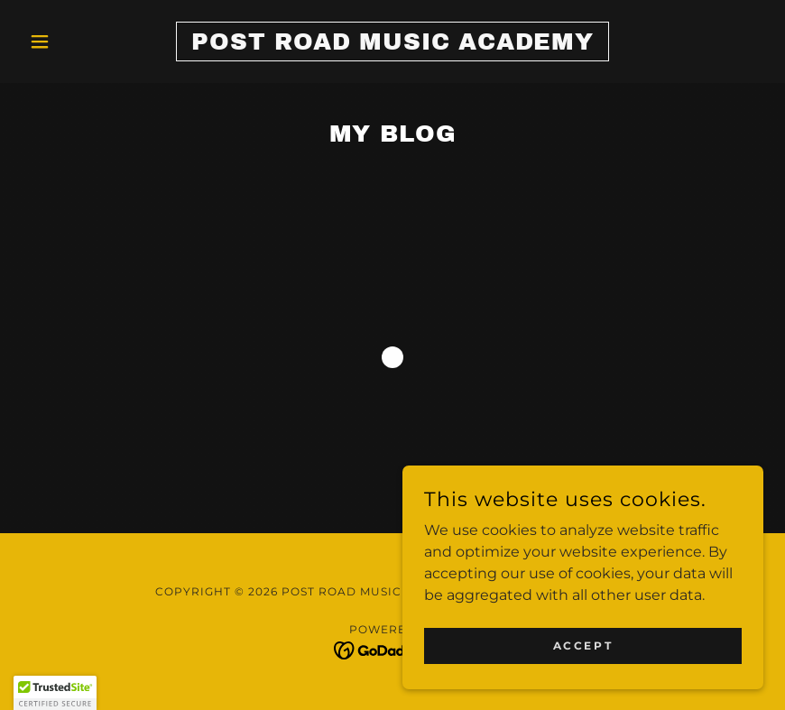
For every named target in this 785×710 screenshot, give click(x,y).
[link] (392, 44)
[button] (77, 41)
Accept (583, 645)
